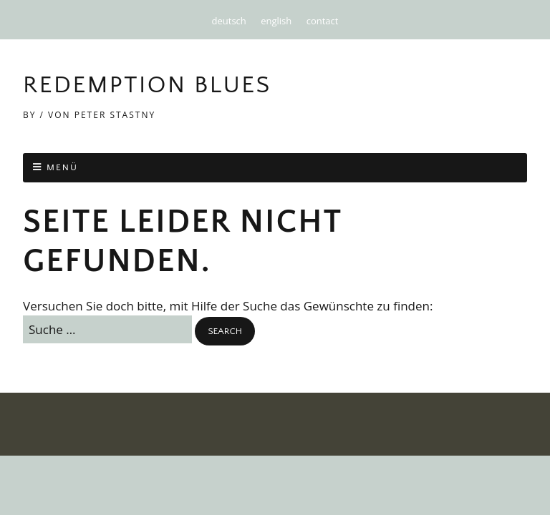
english (276, 20)
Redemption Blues (147, 85)
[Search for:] (107, 329)
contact (323, 20)
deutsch (229, 20)
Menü (62, 167)
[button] (224, 331)
